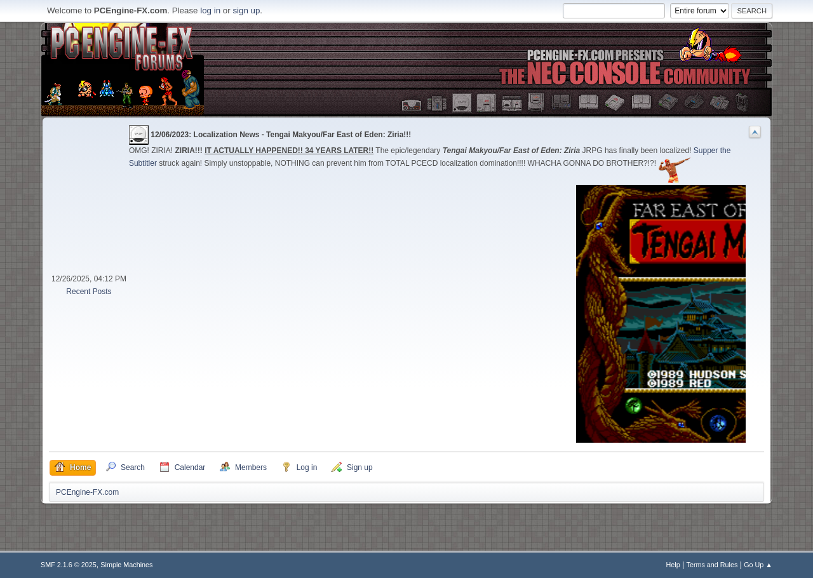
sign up (246, 10)
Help (673, 564)
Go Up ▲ (758, 564)
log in (210, 10)
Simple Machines (126, 564)
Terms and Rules (712, 564)
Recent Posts (88, 291)
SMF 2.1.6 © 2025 (69, 564)
